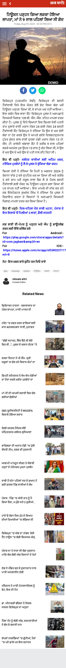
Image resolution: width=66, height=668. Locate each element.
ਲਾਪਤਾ (56, 271)
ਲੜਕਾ (47, 271)
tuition (26, 271)
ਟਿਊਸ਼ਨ (37, 271)
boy (5, 271)
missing (15, 271)
